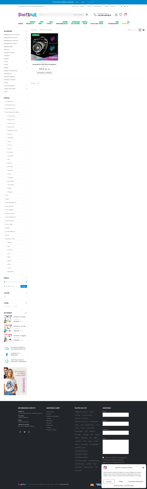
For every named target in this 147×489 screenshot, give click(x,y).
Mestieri (7, 228)
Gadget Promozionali (10, 70)
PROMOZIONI (113, 23)
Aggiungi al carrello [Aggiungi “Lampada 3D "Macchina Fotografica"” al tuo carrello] (44, 73)
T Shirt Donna (11, 116)
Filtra (24, 286)
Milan (9, 257)
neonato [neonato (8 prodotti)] (96, 441)
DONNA (83, 2)
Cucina (6, 61)
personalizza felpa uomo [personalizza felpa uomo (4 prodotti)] (81, 451)
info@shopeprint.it (23, 422)
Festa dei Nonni (9, 220)
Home (20, 24)
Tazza (9, 141)
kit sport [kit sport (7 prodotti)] (77, 437)
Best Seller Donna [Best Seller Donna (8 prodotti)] (87, 415)
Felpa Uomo (11, 127)
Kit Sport (10, 134)
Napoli (9, 260)
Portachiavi (11, 185)
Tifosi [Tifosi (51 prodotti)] (96, 467)
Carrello (106, 6)
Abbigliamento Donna (10, 37)
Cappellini (10, 137)
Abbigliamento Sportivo (11, 40)
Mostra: (130, 30)
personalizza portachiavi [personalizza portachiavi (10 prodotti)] (81, 457)
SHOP (85, 23)
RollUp (9, 188)
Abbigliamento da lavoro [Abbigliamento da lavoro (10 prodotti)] (81, 411)
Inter (9, 246)
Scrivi (104, 438)
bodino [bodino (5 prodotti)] (77, 425)
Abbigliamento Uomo (10, 43)
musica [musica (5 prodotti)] (85, 441)
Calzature (7, 55)
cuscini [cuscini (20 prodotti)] (77, 428)
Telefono (106, 429)
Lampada (10, 177)
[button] (143, 467)
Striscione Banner (9, 85)
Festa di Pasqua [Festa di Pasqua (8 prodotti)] (79, 431)
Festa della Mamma (10, 202)
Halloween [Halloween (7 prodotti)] (92, 431)
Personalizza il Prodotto (12, 112)
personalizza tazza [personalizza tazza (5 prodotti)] (80, 463)
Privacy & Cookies (118, 485)
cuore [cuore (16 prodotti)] (97, 425)
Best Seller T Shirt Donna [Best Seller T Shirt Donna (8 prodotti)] (81, 418)
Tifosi (49, 23)
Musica (7, 235)
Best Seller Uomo (10, 108)
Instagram (29, 432)
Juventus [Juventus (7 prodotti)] (97, 434)
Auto (9, 159)
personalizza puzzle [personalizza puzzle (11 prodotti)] (94, 460)
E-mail (105, 420)
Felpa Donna (11, 119)
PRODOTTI (30, 23)
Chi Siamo (49, 423)
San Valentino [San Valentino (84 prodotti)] (78, 467)
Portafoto (10, 152)
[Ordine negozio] (45, 29)
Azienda (89, 6)
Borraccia (7, 49)
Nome (105, 411)
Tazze (6, 91)
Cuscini (6, 64)
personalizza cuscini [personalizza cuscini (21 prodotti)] (80, 447)
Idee (41, 23)
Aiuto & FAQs (50, 412)
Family (7, 199)
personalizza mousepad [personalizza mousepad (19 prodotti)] (81, 454)
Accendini (10, 156)
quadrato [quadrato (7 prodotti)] (89, 463)
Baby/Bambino (8, 46)
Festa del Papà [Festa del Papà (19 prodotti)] (90, 428)
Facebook (20, 432)
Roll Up (6, 82)
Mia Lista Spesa (98, 6)
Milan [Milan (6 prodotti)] (95, 437)
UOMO (77, 2)
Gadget (6, 67)
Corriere (82, 6)
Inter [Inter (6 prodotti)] (92, 434)
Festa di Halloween (10, 217)
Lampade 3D (44, 62)
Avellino (10, 242)
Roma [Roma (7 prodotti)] (94, 463)
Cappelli (6, 58)
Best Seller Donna (10, 105)
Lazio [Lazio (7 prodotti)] (90, 437)
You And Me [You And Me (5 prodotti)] (78, 470)
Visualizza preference (136, 481)
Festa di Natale (9, 210)
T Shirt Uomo (11, 123)
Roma (9, 264)
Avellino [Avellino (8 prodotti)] (92, 411)
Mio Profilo (75, 6)
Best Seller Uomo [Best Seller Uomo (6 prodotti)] (94, 421)
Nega (121, 481)
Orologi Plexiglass (9, 76)
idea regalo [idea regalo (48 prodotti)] (78, 434)
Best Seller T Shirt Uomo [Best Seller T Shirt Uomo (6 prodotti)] (81, 421)
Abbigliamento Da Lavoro (12, 34)
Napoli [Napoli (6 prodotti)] (90, 441)
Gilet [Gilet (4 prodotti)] (86, 431)
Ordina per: (34, 30)
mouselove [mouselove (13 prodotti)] (78, 441)
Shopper (10, 192)
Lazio (9, 253)
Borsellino (10, 166)
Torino (9, 268)
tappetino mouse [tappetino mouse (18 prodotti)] (88, 467)
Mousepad (11, 181)
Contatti (48, 427)
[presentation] (25, 312)
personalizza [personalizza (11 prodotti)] (84, 444)
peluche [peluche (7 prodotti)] (77, 444)
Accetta (109, 481)
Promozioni (49, 425)
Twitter (25, 432)
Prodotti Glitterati (10, 231)
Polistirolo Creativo (10, 79)
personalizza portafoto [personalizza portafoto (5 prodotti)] (81, 460)
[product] (44, 47)
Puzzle (9, 148)
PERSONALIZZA (62, 23)
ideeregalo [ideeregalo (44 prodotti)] (85, 434)
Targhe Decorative (9, 88)
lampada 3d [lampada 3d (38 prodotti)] (84, 437)
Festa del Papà (9, 206)
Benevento (11, 271)
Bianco (5, 296)
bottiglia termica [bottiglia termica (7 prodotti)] (90, 425)
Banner (10, 163)
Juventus (10, 250)
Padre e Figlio (9, 224)
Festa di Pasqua (9, 213)
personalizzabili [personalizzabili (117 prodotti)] (94, 444)
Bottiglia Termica (9, 52)
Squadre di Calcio (10, 239)
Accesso (113, 6)
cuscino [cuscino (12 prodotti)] (83, 428)
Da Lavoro (75, 23)
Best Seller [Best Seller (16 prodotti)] (78, 415)
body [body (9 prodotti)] (82, 425)
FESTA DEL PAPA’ (97, 23)
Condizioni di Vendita (52, 416)
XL (16, 306)
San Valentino (9, 101)
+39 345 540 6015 (64, 484)
